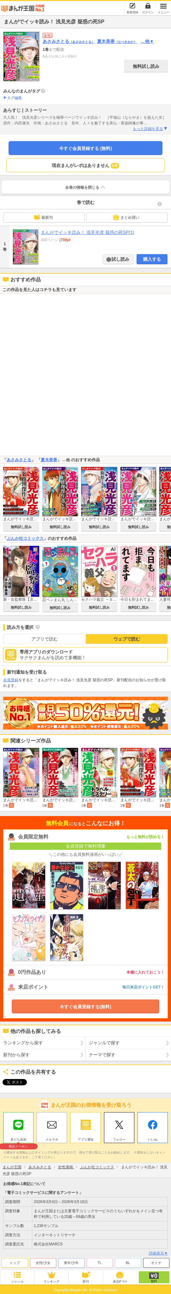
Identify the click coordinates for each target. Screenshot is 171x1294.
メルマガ (52, 1138)
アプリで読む (44, 638)
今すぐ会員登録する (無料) (85, 148)
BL (128, 1261)
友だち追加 (18, 1138)
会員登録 (10, 680)
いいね (152, 1138)
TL (100, 1261)
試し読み (120, 259)
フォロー (119, 1138)
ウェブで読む (126, 638)
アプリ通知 (86, 1138)
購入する (152, 259)
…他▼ (147, 41)
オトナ (156, 1261)
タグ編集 (14, 98)
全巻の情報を (85, 187)
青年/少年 (71, 1261)
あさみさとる (69, 41)
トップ (14, 1261)
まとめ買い (126, 217)
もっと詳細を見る (150, 129)
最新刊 (43, 217)
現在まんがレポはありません (85, 166)
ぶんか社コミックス (25, 538)
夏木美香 (117, 41)
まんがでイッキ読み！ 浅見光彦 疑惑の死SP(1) (87, 232)
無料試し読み (146, 66)
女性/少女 (43, 1261)
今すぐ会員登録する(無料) (85, 1006)
